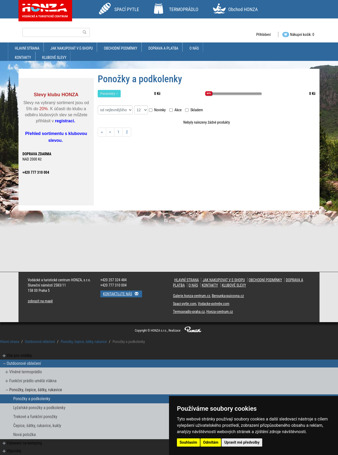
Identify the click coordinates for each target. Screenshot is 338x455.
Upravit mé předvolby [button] (241, 442)
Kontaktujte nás (122, 294)
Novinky (157, 110)
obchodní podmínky (120, 48)
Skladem (194, 110)
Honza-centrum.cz (219, 311)
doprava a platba (163, 48)
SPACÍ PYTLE (126, 9)
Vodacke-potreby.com (213, 304)
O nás (194, 48)
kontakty (23, 57)
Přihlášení (263, 34)
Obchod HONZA (243, 9)
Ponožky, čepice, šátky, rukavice (84, 342)
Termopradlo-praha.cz (189, 311)
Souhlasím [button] (188, 442)
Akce (175, 110)
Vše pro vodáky (19, 355)
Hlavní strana (27, 48)
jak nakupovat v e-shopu (71, 48)
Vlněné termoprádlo (25, 371)
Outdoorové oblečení (40, 342)
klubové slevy (54, 57)
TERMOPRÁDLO (183, 9)
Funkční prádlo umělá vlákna (33, 380)
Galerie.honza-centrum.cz (191, 296)
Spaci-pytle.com (184, 304)
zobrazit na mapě (40, 301)
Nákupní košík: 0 (298, 34)
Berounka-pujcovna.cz (228, 296)
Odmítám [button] (210, 442)
